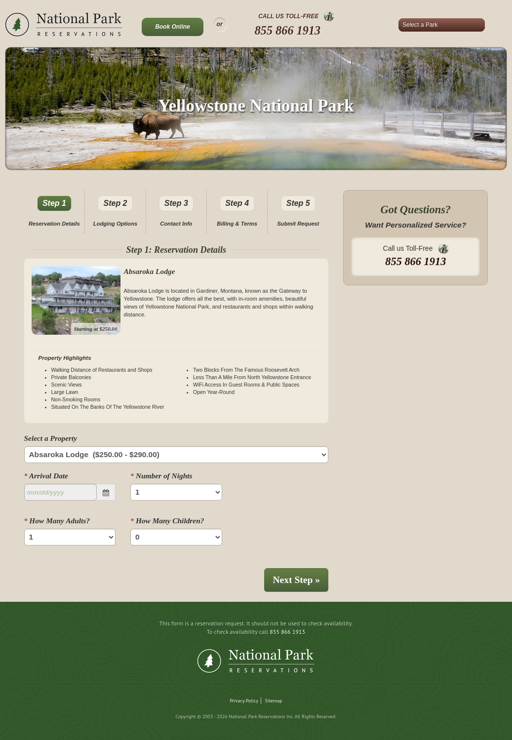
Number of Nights (161, 475)
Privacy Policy (244, 701)
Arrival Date (46, 475)
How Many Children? (167, 520)
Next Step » (296, 580)
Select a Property (51, 438)
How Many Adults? (57, 520)
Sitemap (273, 701)
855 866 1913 (288, 30)
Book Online (172, 26)
